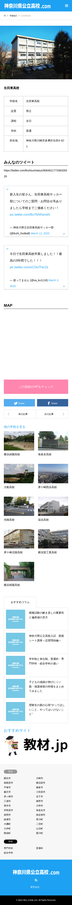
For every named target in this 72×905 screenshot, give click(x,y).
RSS (36, 880)
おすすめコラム (20, 602)
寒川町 (39, 819)
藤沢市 (7, 792)
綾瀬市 (7, 819)
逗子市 (39, 796)
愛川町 (39, 833)
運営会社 (35, 887)
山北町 (39, 828)
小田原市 (40, 792)
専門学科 (8, 848)
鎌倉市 (39, 787)
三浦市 (7, 801)
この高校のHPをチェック (35, 386)
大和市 (39, 805)
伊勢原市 (8, 810)
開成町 (7, 833)
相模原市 (8, 782)
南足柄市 (40, 814)
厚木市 (7, 805)
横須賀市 (40, 782)
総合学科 (8, 852)
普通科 (39, 848)
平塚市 (7, 787)
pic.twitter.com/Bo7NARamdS (30, 214)
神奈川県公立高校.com (28, 900)
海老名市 (40, 810)
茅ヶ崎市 (8, 796)
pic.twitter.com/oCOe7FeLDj (29, 267)
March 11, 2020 (40, 233)
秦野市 (39, 801)
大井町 (7, 828)
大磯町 (7, 824)
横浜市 (7, 778)
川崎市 (39, 778)
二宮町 (39, 824)
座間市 (7, 814)
